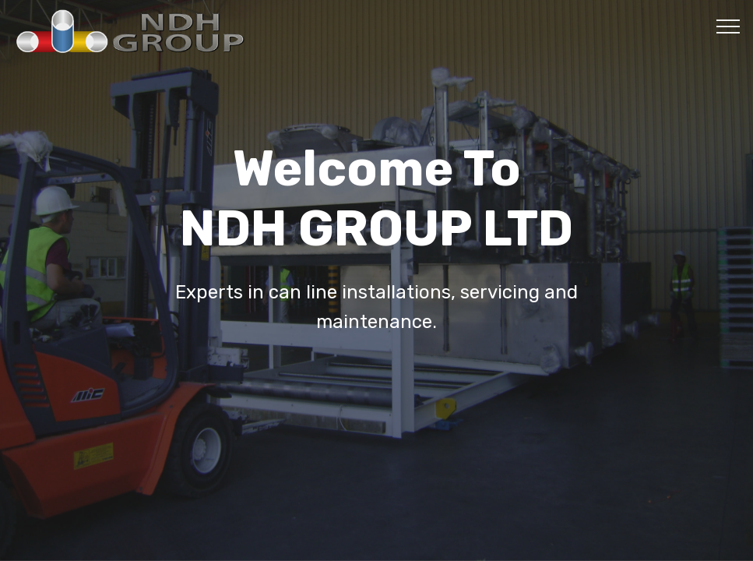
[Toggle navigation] (728, 26)
